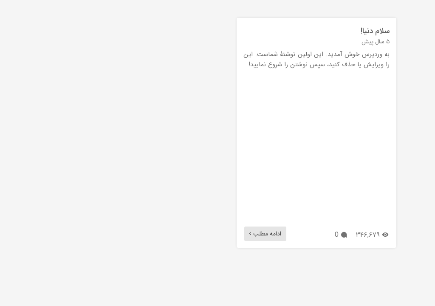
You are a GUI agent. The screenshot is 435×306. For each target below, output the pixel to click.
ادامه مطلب (250, 233)
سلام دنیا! (361, 31)
